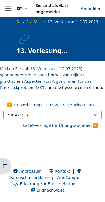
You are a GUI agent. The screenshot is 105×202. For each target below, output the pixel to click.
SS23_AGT (27, 21)
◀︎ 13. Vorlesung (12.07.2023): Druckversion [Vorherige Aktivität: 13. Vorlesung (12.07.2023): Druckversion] (50, 104)
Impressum (27, 171)
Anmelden (91, 8)
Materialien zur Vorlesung (37, 21)
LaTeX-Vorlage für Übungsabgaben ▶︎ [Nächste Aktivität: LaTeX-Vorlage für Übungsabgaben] (60, 125)
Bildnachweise (47, 190)
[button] (22, 8)
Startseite (19, 21)
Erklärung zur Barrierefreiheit (46, 183)
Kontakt (59, 171)
